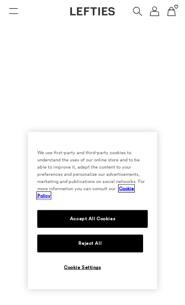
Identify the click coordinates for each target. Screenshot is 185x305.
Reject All (90, 243)
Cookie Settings (82, 267)
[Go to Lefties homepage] (92, 11)
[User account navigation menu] (154, 11)
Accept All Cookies (92, 218)
